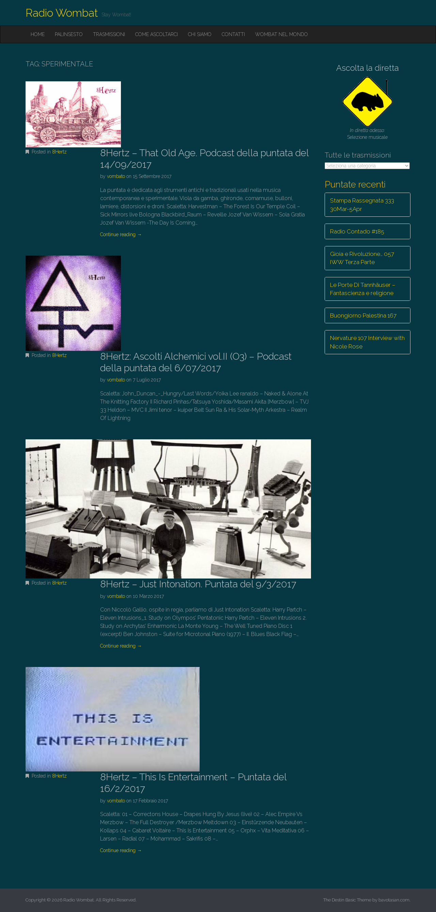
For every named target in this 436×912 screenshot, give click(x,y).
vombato (116, 176)
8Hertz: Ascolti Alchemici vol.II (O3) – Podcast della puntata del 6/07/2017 (196, 362)
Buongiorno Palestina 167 (363, 315)
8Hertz (59, 151)
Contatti (233, 34)
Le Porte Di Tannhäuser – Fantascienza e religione (362, 288)
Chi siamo (200, 34)
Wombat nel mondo (281, 34)
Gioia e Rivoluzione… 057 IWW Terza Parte (362, 257)
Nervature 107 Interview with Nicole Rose (367, 342)
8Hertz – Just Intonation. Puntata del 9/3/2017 (198, 584)
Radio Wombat (62, 12)
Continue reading (121, 234)
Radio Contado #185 (357, 231)
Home (38, 34)
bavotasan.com (393, 899)
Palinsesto (69, 34)
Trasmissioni (109, 34)
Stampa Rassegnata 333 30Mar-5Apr (362, 204)
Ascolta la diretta (367, 68)
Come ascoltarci (156, 34)
